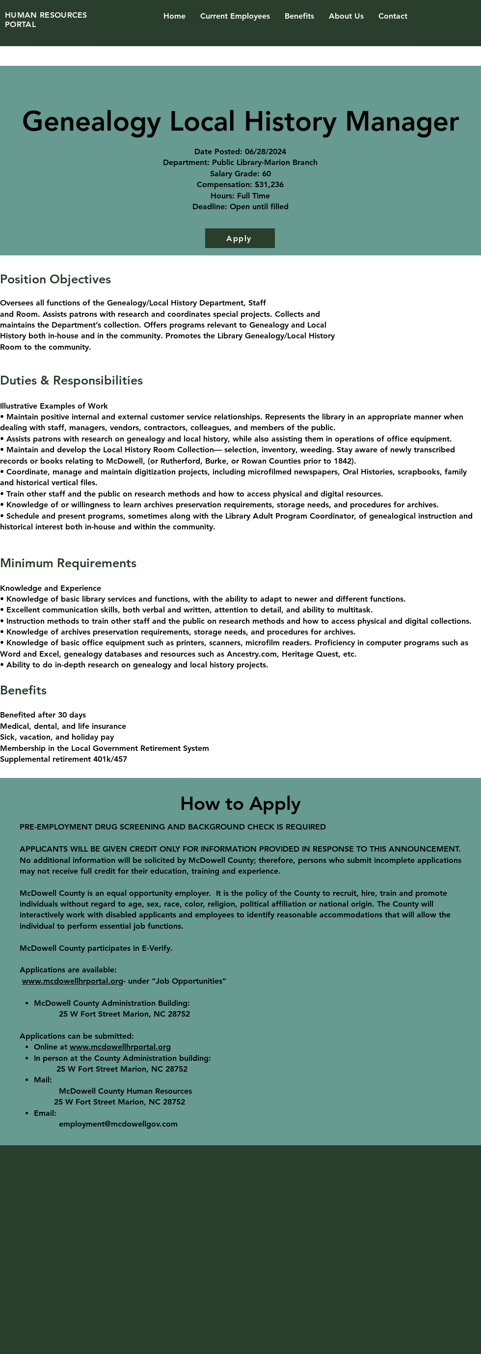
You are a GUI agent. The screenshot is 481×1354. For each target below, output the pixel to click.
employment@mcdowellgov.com (118, 1124)
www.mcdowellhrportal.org (72, 981)
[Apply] (240, 238)
